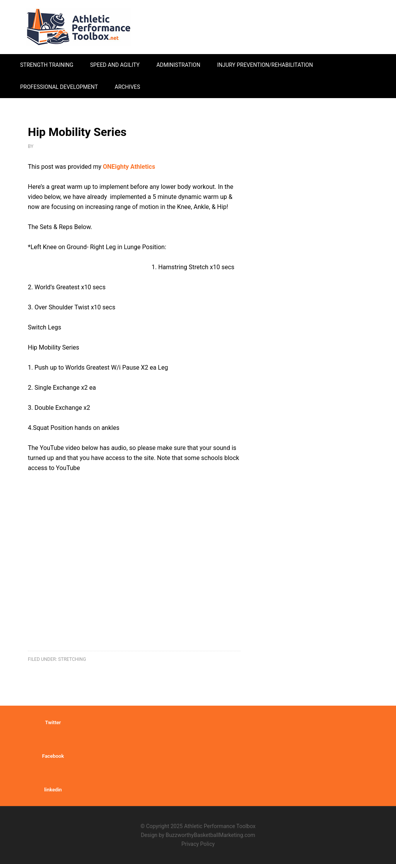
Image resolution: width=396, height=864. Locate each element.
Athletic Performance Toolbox (78, 27)
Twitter (53, 722)
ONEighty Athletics (129, 166)
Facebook (53, 756)
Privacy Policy (198, 844)
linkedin (53, 790)
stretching (72, 659)
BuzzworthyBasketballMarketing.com (210, 835)
